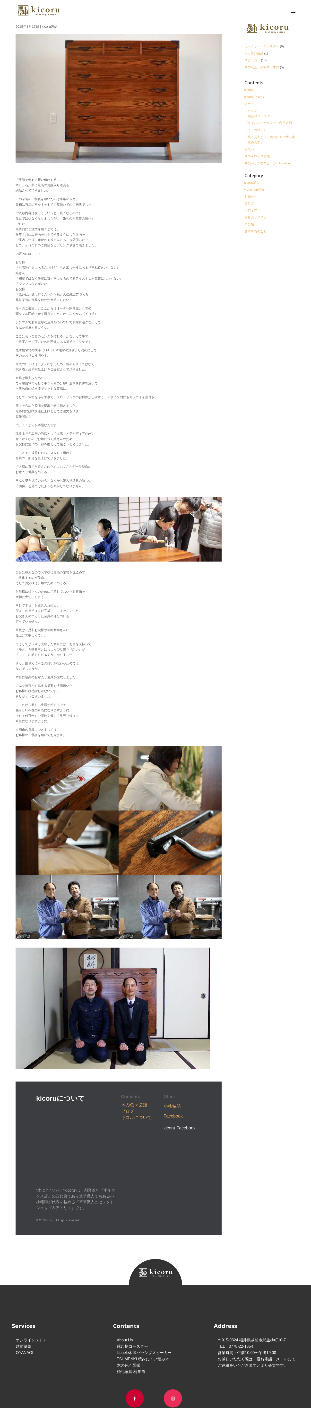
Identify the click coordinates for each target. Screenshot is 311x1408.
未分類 (249, 224)
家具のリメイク (255, 217)
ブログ (127, 1111)
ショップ (250, 111)
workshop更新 (254, 189)
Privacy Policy (173, 1352)
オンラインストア (31, 1264)
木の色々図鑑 (134, 1104)
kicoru (248, 90)
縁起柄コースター (260, 116)
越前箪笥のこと (255, 231)
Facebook (173, 1116)
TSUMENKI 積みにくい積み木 (143, 1283)
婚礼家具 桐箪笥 (131, 1296)
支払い (249, 149)
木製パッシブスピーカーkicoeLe (267, 163)
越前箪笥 (23, 1270)
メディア (250, 210)
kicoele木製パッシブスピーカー (144, 1277)
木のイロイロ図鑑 (257, 156)
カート (249, 104)
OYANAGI (24, 1277)
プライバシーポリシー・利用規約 (268, 123)
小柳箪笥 (172, 1106)
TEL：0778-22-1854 (235, 1270)
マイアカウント (255, 130)
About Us (125, 1264)
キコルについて (136, 1117)
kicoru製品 (50, 26)
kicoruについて (255, 97)
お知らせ (250, 196)
